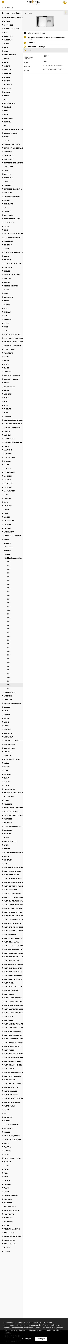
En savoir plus (26, 1339)
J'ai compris (41, 1339)
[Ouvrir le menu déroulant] (3, 2)
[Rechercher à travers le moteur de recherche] (32, 7)
